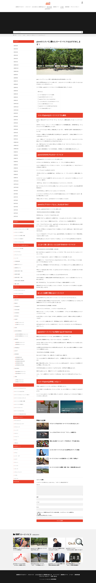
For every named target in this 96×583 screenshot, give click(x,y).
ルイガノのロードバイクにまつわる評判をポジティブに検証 (64, 449)
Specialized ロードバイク (20, 369)
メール (38, 501)
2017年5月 (16, 201)
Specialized (17, 364)
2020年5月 (16, 87)
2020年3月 (16, 93)
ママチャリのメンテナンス (20, 287)
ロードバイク (49, 6)
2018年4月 (16, 166)
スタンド (16, 428)
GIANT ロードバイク (57, 47)
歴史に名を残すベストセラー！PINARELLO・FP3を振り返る (64, 440)
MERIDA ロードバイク (20, 340)
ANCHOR (16, 297)
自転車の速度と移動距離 (19, 277)
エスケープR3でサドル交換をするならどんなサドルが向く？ (56, 549)
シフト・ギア (17, 451)
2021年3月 (16, 55)
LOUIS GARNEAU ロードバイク (22, 332)
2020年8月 (16, 77)
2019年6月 (16, 122)
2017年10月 (16, 185)
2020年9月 (16, 74)
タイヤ (16, 454)
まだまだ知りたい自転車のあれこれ (39, 6)
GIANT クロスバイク (20, 319)
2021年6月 (16, 45)
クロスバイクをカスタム (19, 239)
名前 (37, 496)
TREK (16, 372)
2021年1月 (16, 61)
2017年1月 (16, 214)
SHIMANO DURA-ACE (20, 357)
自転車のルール (18, 265)
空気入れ (16, 438)
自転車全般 (67, 6)
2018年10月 (16, 147)
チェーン (16, 457)
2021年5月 (16, 48)
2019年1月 (16, 138)
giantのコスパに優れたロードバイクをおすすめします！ (36, 35)
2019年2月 (16, 134)
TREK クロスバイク (20, 375)
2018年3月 (16, 169)
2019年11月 (16, 106)
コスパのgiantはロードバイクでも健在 (46, 94)
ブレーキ (16, 463)
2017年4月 (16, 204)
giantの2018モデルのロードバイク (45, 97)
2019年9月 (16, 112)
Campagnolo (17, 303)
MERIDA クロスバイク (20, 339)
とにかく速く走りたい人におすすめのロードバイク (48, 101)
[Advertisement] (48, 21)
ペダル (16, 470)
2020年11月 (16, 67)
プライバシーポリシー (75, 6)
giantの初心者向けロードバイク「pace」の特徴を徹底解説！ (72, 564)
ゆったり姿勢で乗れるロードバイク (45, 103)
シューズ (16, 425)
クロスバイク (28, 6)
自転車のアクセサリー (20, 6)
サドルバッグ (17, 422)
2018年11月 (16, 144)
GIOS (16, 324)
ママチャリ (17, 284)
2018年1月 (16, 176)
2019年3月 (16, 131)
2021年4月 (16, 52)
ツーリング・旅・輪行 (19, 246)
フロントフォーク (18, 467)
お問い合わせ (47, 8)
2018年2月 (16, 173)
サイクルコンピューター (19, 419)
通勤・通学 (17, 281)
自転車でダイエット (18, 262)
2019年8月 (16, 115)
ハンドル (16, 460)
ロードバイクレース (18, 403)
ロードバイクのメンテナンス (20, 393)
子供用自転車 (17, 258)
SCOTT (16, 347)
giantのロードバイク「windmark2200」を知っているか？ (74, 549)
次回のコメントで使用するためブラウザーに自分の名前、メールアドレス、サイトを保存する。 (55, 512)
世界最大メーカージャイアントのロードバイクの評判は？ (21, 549)
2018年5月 (16, 163)
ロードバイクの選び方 (19, 400)
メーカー (62, 6)
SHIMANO (17, 350)
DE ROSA (16, 313)
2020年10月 (16, 71)
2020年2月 (16, 96)
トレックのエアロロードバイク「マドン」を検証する (63, 432)
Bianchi (16, 300)
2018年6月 (16, 160)
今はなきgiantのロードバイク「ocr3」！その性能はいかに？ (37, 564)
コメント (38, 484)
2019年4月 (16, 128)
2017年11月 (16, 182)
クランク (16, 444)
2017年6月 (16, 198)
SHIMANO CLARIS (19, 355)
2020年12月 (16, 64)
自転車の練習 (17, 271)
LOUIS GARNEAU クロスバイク (22, 330)
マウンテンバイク (18, 252)
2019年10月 (16, 109)
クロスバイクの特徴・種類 (20, 233)
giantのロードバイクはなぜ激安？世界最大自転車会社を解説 (56, 564)
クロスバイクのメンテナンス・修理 (21, 227)
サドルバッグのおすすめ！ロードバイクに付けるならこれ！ (64, 423)
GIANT (24, 35)
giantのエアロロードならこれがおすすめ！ (47, 99)
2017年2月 (16, 211)
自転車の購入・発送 (18, 274)
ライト (16, 435)
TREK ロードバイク (20, 377)
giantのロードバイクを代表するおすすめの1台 (47, 106)
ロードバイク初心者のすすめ (20, 409)
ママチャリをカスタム (19, 290)
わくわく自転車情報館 (51, 578)
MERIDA (16, 335)
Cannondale (17, 306)
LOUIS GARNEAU (18, 327)
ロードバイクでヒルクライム (20, 384)
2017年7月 (16, 195)
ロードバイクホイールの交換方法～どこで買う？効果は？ (64, 458)
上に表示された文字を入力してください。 (44, 515)
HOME (15, 35)
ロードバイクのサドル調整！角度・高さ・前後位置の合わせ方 (65, 467)
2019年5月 (16, 125)
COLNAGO (17, 309)
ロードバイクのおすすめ (19, 387)
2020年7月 (16, 80)
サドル (16, 447)
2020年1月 (16, 99)
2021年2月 (16, 58)
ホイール (16, 473)
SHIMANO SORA (19, 359)
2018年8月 (16, 153)
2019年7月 (16, 118)
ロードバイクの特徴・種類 (20, 396)
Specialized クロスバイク (20, 367)
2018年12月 (16, 141)
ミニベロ (16, 255)
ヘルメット (17, 431)
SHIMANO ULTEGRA (20, 361)
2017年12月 (16, 179)
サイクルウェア (18, 416)
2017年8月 (16, 192)
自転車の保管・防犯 (18, 268)
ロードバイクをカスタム (19, 406)
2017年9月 (16, 188)
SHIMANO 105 (19, 353)
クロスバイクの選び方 (19, 236)
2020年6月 (16, 83)
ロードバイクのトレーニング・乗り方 (22, 390)
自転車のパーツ (56, 6)
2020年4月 (16, 90)
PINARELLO (17, 344)
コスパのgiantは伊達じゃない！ (45, 108)
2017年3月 (16, 208)
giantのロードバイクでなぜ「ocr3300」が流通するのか (19, 564)
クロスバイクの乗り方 (19, 230)
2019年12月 (16, 102)
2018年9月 (16, 150)
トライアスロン (18, 249)
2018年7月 (16, 157)
